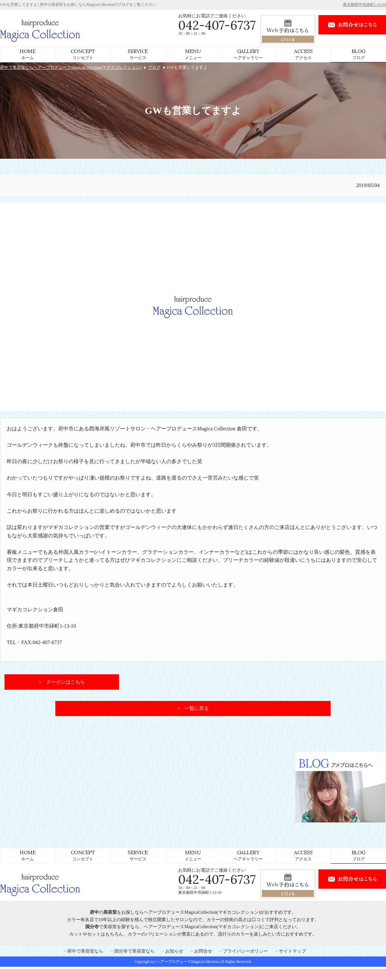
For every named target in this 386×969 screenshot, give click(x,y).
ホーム (27, 54)
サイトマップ (292, 953)
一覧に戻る (197, 710)
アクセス (303, 54)
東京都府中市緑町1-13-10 (364, 4)
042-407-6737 (217, 25)
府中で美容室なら (85, 953)
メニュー (193, 54)
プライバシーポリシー (245, 953)
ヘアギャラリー (248, 54)
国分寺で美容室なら (134, 953)
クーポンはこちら (65, 682)
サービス (138, 54)
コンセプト (83, 54)
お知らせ (174, 953)
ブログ (358, 54)
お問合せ (203, 953)
